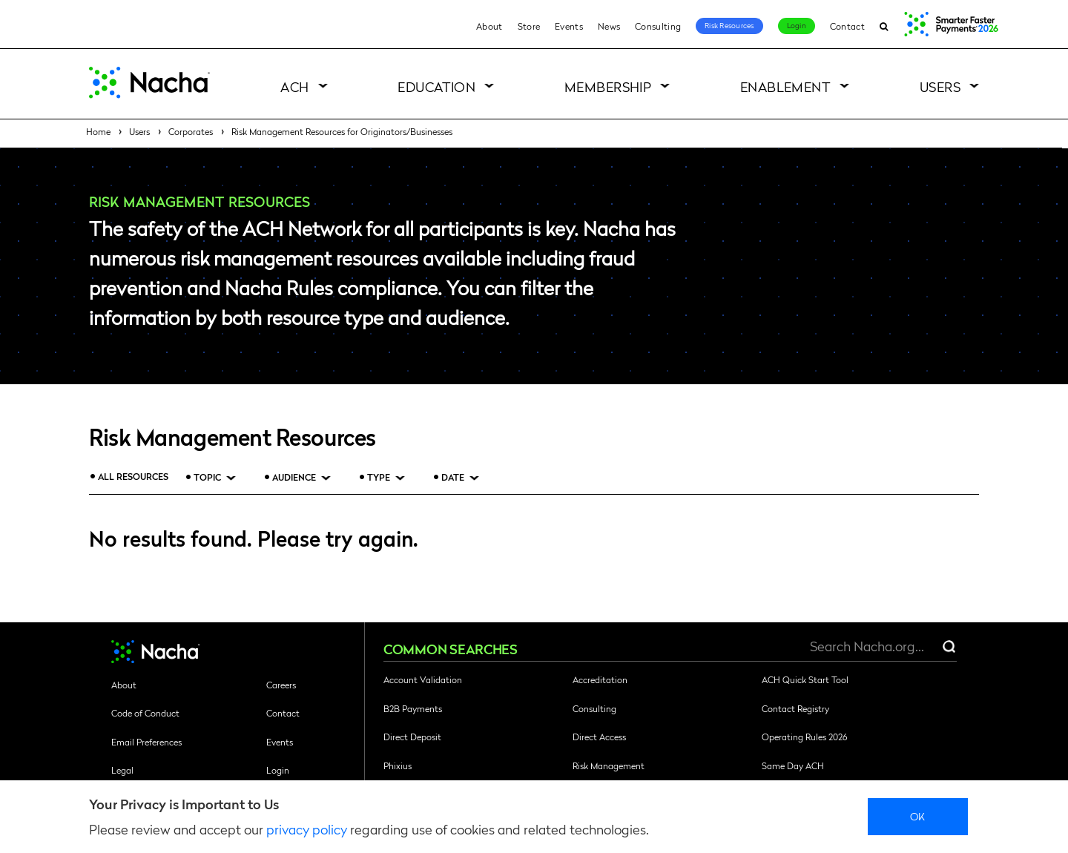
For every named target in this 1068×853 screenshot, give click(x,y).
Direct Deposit (412, 736)
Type (378, 477)
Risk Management (609, 765)
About (489, 26)
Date (452, 477)
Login (796, 25)
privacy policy (306, 828)
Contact (847, 26)
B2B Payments (412, 708)
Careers (281, 685)
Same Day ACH (793, 765)
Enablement (785, 86)
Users (940, 86)
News (609, 26)
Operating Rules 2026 (804, 736)
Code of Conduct (145, 713)
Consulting (658, 26)
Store (529, 26)
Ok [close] (918, 816)
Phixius (397, 765)
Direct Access (599, 736)
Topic (207, 477)
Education (436, 86)
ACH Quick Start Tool (805, 679)
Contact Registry (795, 708)
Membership (608, 86)
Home (98, 131)
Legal (122, 770)
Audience (294, 477)
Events (569, 26)
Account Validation (422, 679)
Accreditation (600, 679)
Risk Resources (729, 25)
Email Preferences (146, 742)
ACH (294, 86)
